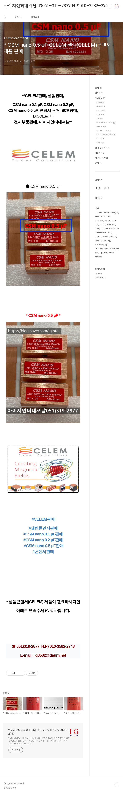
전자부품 (104, 228)
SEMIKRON (100, 216)
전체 (98, 88)
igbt (107, 244)
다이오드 (98, 212)
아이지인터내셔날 (102, 248)
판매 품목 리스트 (102, 147)
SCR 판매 (100, 114)
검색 (109, 6)
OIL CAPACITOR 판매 (105, 134)
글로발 (102, 224)
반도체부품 (99, 244)
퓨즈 (96, 224)
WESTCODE (100, 240)
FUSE (111, 252)
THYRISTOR (100, 232)
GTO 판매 (100, 106)
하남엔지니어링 (101, 158)
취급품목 (100, 98)
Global (98, 236)
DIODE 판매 (101, 126)
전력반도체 (114, 248)
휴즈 (96, 252)
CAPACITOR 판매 (103, 130)
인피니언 (112, 236)
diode (108, 220)
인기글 (106, 188)
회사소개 (35, 16)
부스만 (112, 212)
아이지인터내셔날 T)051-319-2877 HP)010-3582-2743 (57, 6)
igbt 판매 (103, 252)
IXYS (97, 228)
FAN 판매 (100, 138)
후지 (109, 232)
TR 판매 (99, 118)
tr (117, 212)
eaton (106, 212)
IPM (108, 216)
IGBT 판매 (100, 110)
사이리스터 (111, 224)
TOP (116, 784)
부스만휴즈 (99, 220)
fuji (109, 240)
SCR (114, 220)
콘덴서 (105, 236)
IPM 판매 (100, 102)
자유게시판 (99, 152)
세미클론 (98, 256)
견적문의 (98, 163)
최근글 (98, 188)
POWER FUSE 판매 (105, 122)
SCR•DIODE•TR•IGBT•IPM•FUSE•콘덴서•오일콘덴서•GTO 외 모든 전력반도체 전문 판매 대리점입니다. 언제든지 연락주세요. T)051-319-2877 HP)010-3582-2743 (39, 741)
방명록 (18, 16)
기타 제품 (100, 142)
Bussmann (114, 228)
